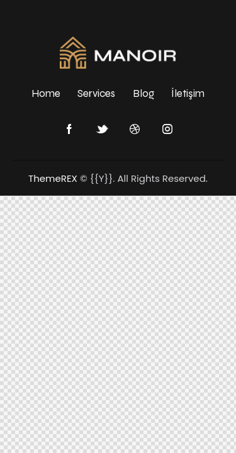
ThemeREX (52, 178)
